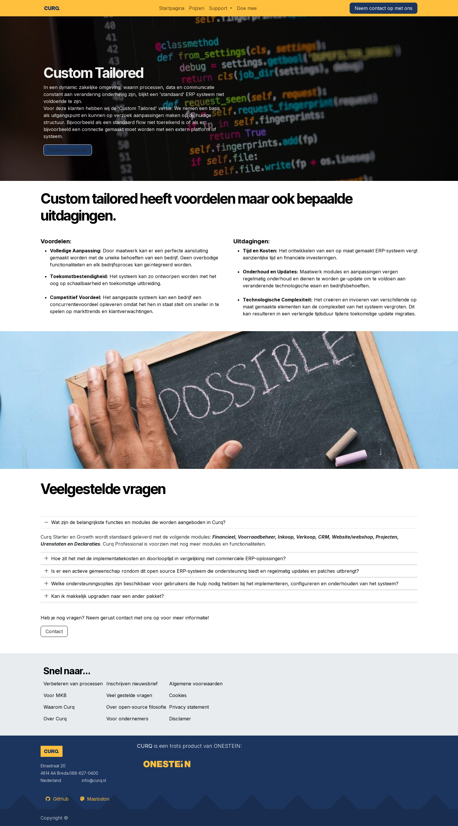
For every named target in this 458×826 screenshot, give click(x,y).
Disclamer (180, 719)
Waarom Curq (59, 707)
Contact (54, 631)
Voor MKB (55, 695)
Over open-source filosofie (136, 707)
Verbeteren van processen (73, 684)
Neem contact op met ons (383, 8)
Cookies (178, 695)
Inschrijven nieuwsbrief (132, 684)
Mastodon (94, 799)
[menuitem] (172, 8)
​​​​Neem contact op (67, 150)
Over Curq (55, 719)
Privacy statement (189, 707)
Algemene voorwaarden (196, 684)
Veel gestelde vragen (129, 695)
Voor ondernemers (127, 719)
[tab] (229, 522)
